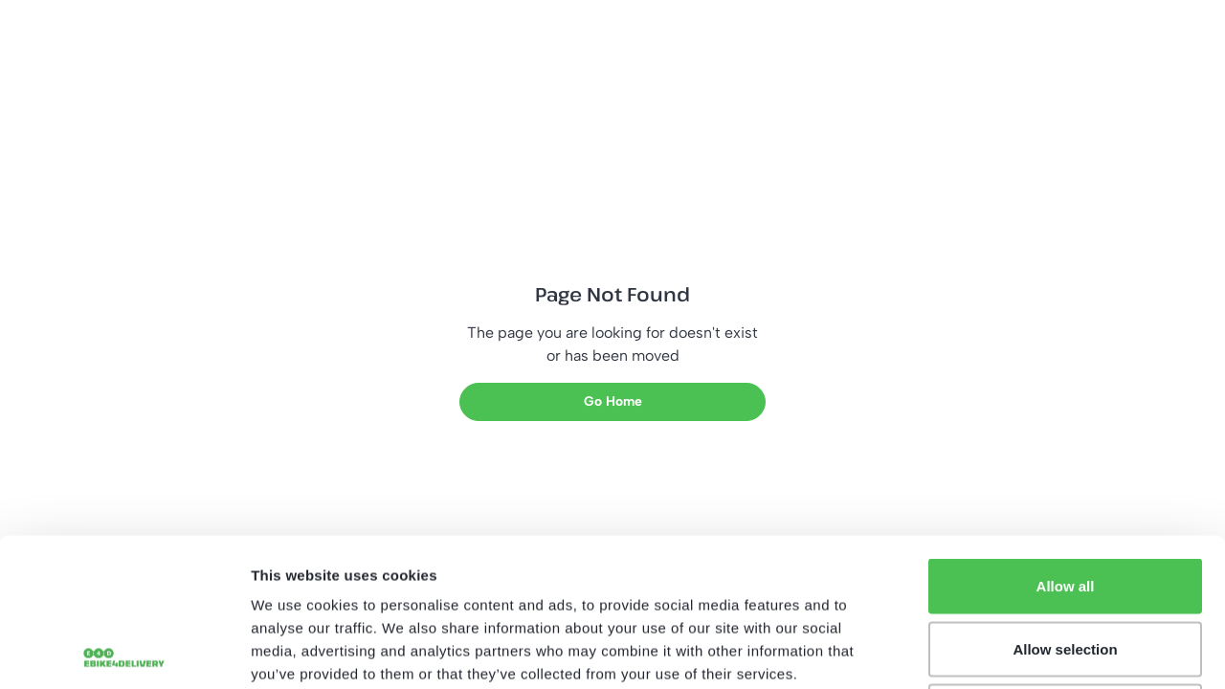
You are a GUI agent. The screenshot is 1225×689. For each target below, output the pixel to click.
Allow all (1065, 438)
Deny (1065, 563)
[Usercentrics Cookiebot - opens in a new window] (124, 651)
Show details (1004, 651)
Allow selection (1065, 501)
